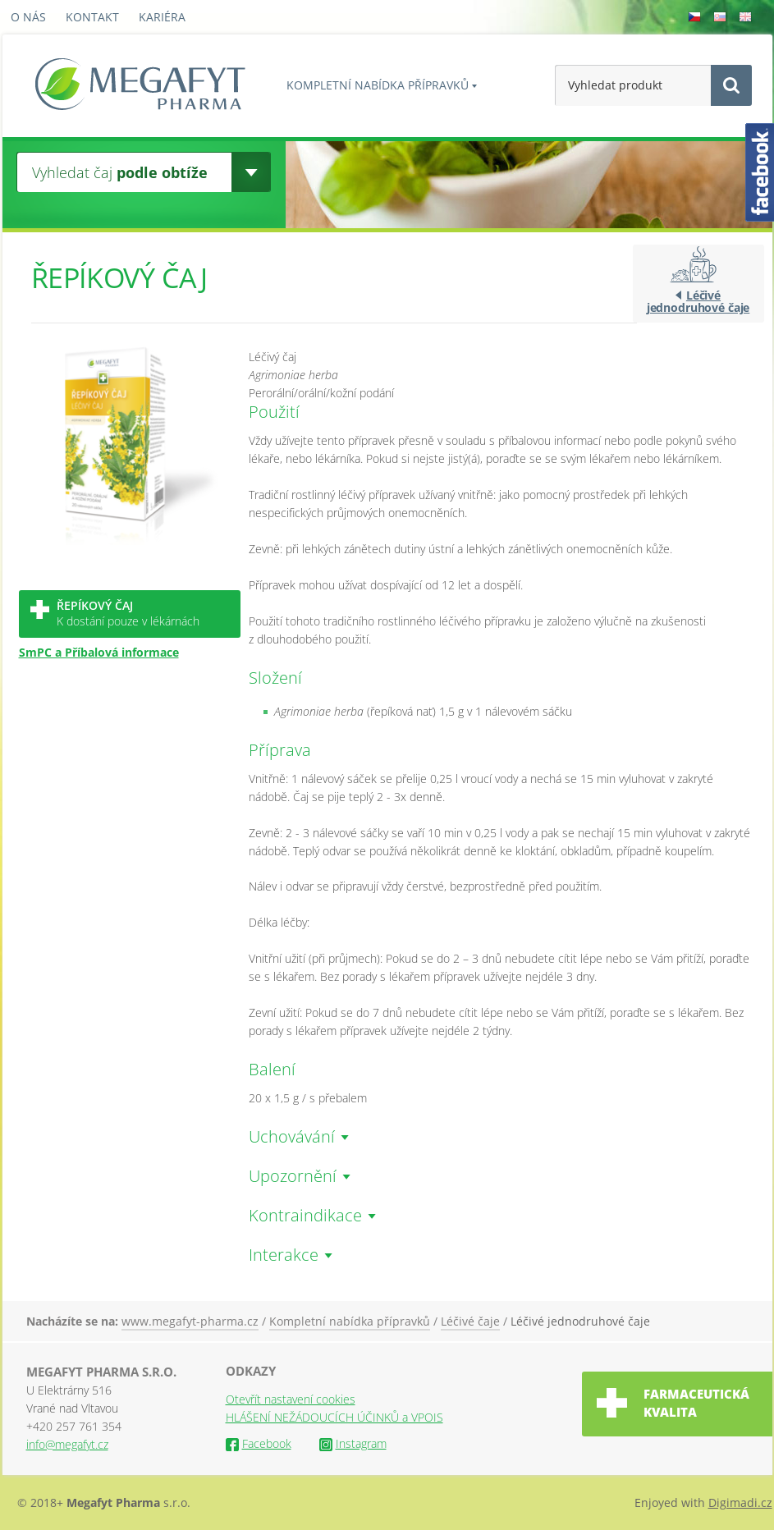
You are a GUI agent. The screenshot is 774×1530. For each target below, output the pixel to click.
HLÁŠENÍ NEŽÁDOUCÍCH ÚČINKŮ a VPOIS (334, 1417)
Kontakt (92, 17)
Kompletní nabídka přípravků (377, 85)
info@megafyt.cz (67, 1444)
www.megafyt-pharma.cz (190, 1321)
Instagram (353, 1443)
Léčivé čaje (470, 1321)
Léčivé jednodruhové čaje (698, 301)
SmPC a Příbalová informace (99, 652)
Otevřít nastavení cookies (290, 1399)
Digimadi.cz (740, 1502)
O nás (28, 17)
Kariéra (162, 17)
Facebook (258, 1443)
